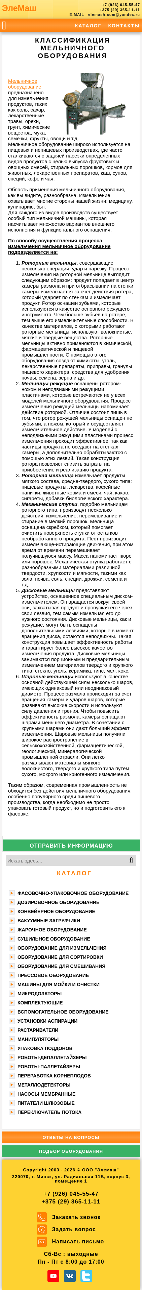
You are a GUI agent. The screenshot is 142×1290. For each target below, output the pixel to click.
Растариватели (37, 1030)
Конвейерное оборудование (56, 911)
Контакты (124, 25)
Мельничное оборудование (24, 84)
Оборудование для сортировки (60, 957)
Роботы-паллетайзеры (48, 1066)
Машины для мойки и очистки (58, 984)
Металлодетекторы (44, 1085)
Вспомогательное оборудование (63, 1012)
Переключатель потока (49, 1112)
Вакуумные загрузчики (48, 920)
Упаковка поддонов (45, 1048)
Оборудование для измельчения (62, 948)
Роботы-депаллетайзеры (52, 1057)
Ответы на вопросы (70, 1137)
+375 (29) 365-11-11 (120, 10)
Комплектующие (40, 1002)
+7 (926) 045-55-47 (121, 5)
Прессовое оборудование (53, 975)
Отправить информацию (71, 846)
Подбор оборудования (71, 1151)
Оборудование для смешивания (61, 966)
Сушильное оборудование (53, 939)
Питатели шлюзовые (46, 1103)
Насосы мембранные (46, 1094)
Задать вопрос (74, 1229)
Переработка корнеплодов (54, 1075)
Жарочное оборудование (52, 929)
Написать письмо (78, 1241)
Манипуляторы (38, 1039)
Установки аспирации (47, 1021)
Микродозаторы (39, 993)
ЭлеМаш (19, 8)
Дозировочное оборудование (58, 902)
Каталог (88, 25)
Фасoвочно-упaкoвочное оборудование (73, 893)
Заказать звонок (76, 1217)
